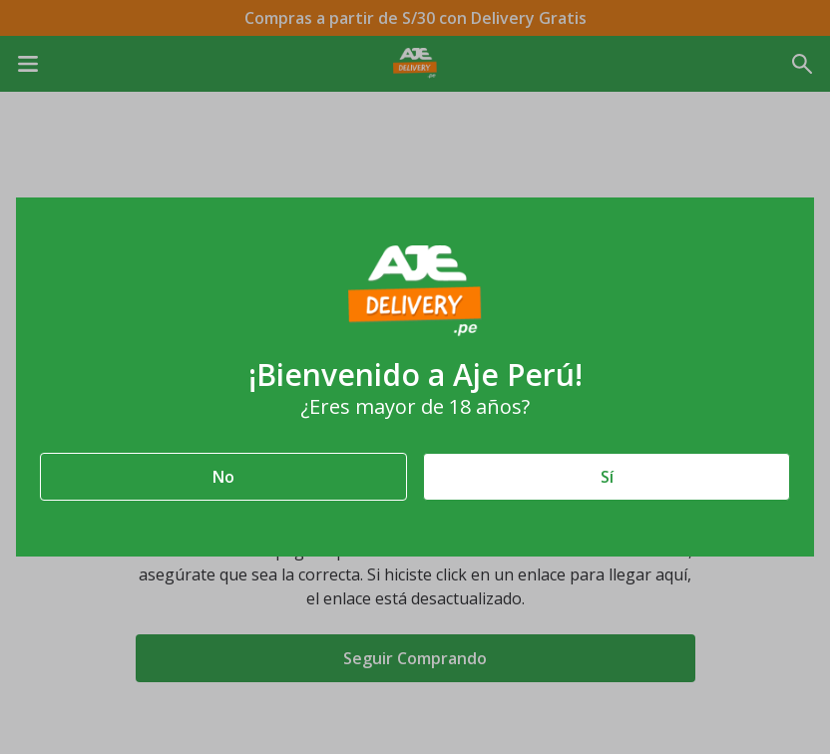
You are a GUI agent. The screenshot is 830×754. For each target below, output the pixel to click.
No (223, 477)
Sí (607, 477)
